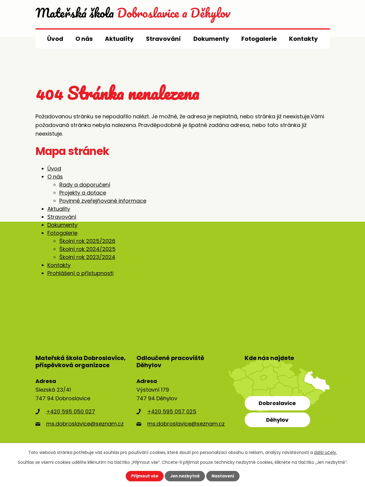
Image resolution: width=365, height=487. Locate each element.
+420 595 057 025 (171, 411)
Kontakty (303, 39)
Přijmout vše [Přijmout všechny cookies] (143, 476)
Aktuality (119, 39)
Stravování (163, 39)
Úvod (55, 39)
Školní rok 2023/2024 (87, 257)
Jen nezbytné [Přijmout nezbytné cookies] (185, 476)
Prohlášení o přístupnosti (80, 273)
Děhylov (277, 420)
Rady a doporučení (84, 184)
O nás (84, 39)
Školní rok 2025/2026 (87, 241)
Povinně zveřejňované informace (102, 200)
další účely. (325, 452)
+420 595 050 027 (70, 411)
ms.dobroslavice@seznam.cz (85, 423)
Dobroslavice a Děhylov (148, 14)
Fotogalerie (259, 39)
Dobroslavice (277, 403)
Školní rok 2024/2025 (87, 249)
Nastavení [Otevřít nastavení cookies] (224, 476)
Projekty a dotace (82, 192)
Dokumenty (211, 39)
